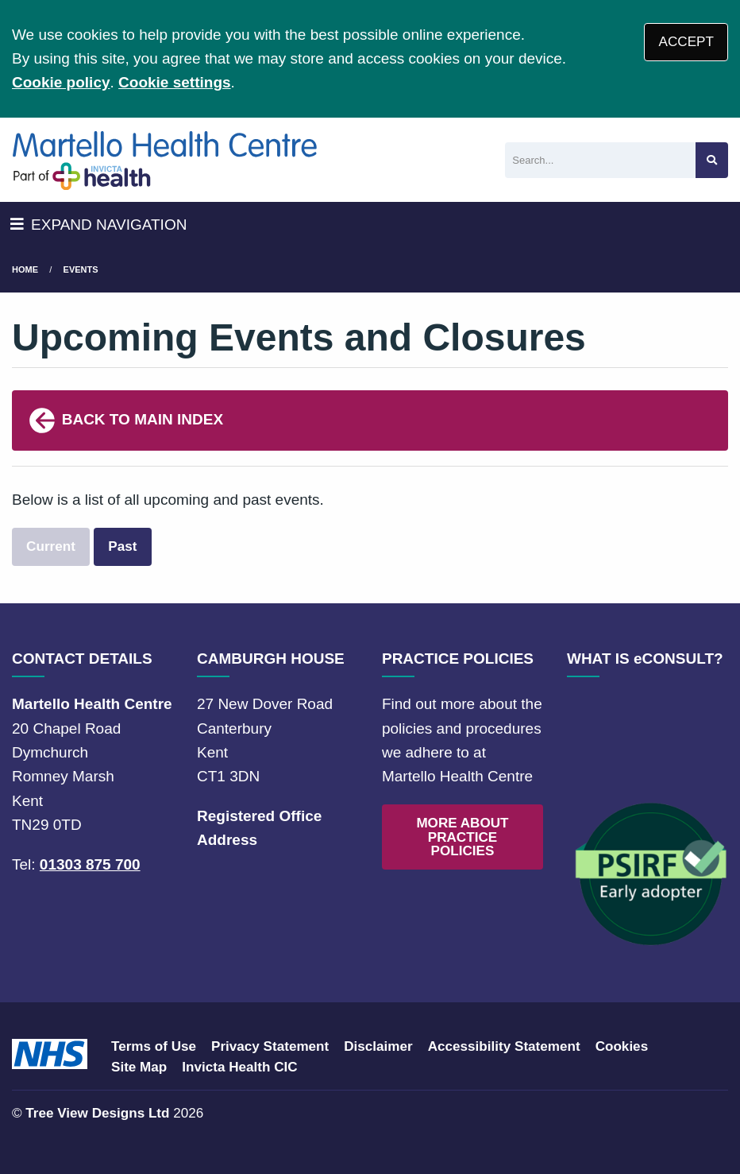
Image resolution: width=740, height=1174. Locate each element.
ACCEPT (686, 41)
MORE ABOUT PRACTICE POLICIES (462, 837)
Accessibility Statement (504, 1046)
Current (50, 546)
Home (25, 269)
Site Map (139, 1067)
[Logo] (165, 160)
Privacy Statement (270, 1046)
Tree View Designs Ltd (97, 1113)
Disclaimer (378, 1046)
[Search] (600, 160)
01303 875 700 (90, 864)
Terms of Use (153, 1046)
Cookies (622, 1046)
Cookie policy (61, 82)
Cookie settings (174, 82)
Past (122, 546)
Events (81, 269)
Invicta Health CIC (239, 1067)
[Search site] (712, 160)
